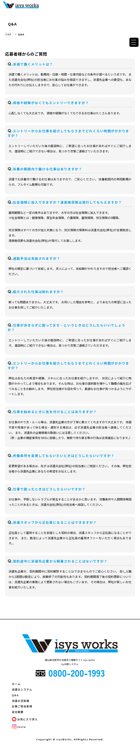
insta (21, 727)
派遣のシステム (22, 689)
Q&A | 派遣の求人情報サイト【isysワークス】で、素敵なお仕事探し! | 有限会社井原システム (21, 4)
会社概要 (18, 712)
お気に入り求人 (27, 719)
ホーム (16, 684)
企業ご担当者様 (22, 706)
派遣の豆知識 (20, 701)
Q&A (15, 695)
